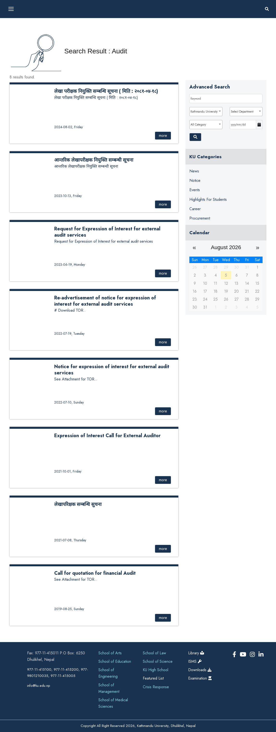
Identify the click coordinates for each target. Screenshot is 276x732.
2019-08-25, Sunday (69, 608)
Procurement (199, 218)
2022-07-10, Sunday (69, 402)
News (194, 171)
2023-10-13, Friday (68, 195)
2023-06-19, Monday (69, 264)
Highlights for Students (208, 199)
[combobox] (205, 111)
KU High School (155, 670)
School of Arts (110, 653)
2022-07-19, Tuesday (69, 333)
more (163, 135)
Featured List (153, 678)
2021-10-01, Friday (67, 471)
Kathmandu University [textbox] (204, 111)
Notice (194, 180)
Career (195, 209)
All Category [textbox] (198, 124)
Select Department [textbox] (242, 111)
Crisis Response (156, 687)
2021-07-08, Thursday (70, 540)
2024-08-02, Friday (68, 127)
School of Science (158, 661)
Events (194, 190)
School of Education (114, 661)
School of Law (154, 653)
